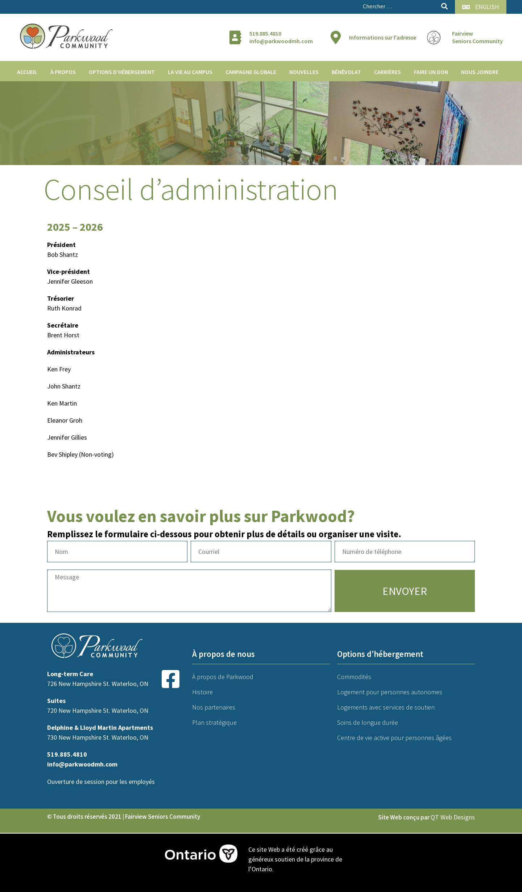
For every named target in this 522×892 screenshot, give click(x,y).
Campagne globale (250, 71)
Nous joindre (479, 71)
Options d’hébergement (122, 71)
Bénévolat (346, 71)
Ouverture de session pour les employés (101, 781)
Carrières (387, 71)
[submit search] (444, 6)
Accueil (27, 71)
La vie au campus (190, 71)
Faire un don (431, 71)
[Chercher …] (399, 6)
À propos (63, 71)
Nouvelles (304, 71)
